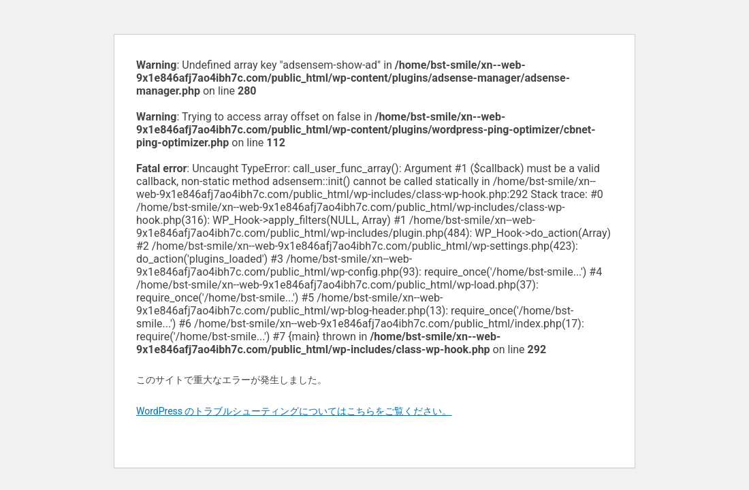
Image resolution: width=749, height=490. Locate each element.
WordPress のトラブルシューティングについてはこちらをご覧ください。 (294, 411)
